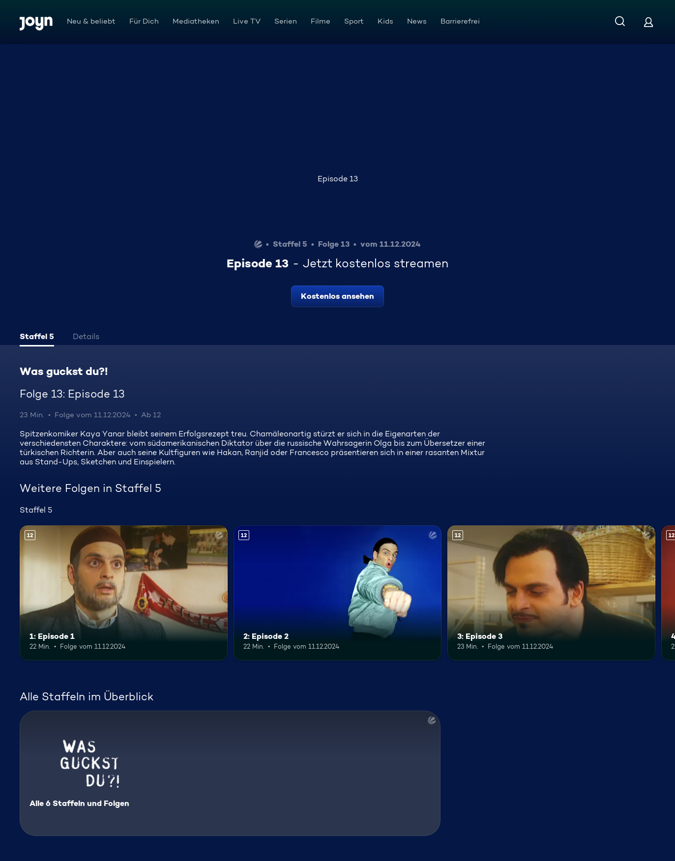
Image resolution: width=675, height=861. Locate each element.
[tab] (37, 337)
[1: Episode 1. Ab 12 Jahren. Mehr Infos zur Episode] (124, 592)
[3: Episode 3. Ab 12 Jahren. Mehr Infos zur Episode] (551, 592)
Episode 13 (338, 178)
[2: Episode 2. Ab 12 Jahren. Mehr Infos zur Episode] (337, 592)
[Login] (648, 21)
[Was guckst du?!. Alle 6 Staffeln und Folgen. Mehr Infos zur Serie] (230, 773)
